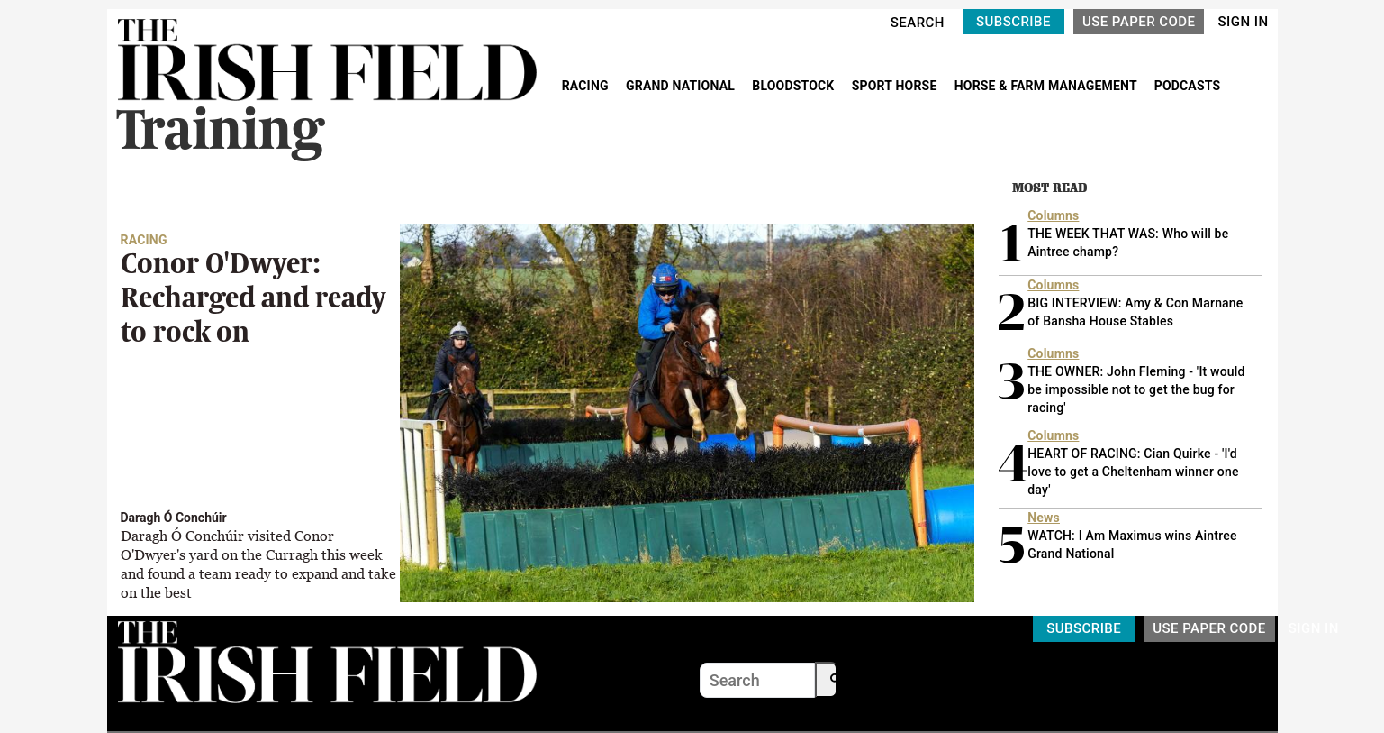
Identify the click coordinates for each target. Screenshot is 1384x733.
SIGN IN (1242, 22)
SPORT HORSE (896, 85)
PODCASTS (1187, 85)
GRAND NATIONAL (682, 85)
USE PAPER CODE (1139, 22)
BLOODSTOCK (794, 85)
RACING (587, 85)
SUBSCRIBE (1013, 22)
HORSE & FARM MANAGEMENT (1047, 85)
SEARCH (918, 22)
